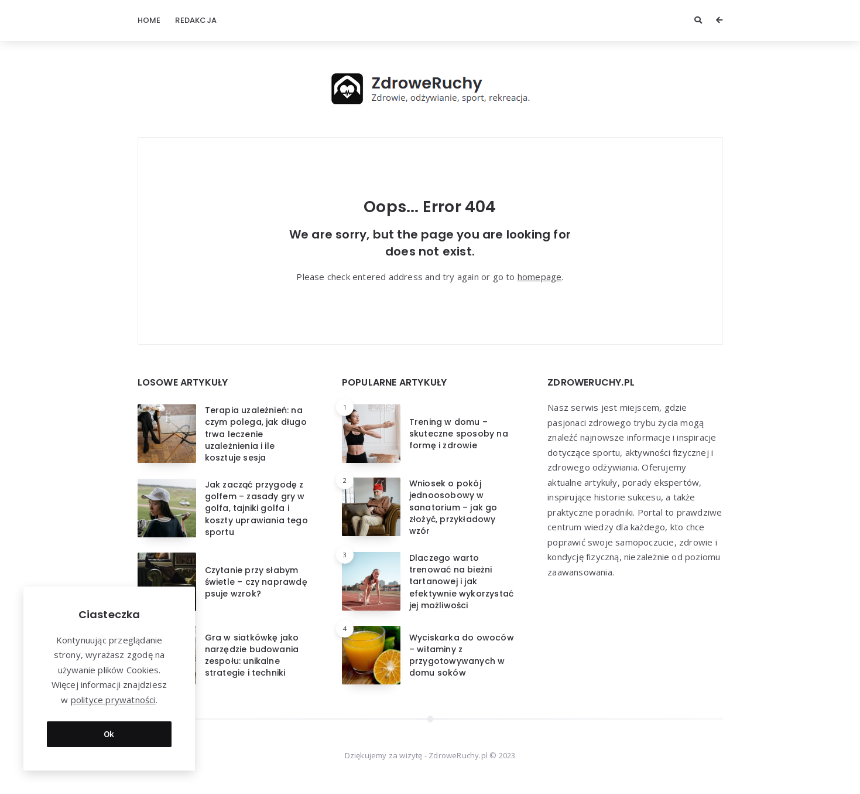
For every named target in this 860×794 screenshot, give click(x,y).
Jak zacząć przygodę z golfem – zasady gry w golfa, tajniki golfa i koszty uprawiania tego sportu (256, 508)
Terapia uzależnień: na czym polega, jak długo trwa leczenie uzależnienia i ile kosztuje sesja (256, 434)
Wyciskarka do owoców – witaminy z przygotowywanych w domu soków (461, 655)
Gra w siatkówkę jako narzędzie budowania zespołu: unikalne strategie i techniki (252, 655)
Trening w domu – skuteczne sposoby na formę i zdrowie (458, 434)
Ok (109, 734)
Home (149, 20)
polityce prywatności (113, 700)
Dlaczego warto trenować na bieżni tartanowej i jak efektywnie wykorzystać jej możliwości (461, 581)
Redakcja (196, 20)
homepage (540, 276)
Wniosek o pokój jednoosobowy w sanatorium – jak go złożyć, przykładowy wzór (453, 507)
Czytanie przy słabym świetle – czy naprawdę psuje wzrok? (256, 582)
